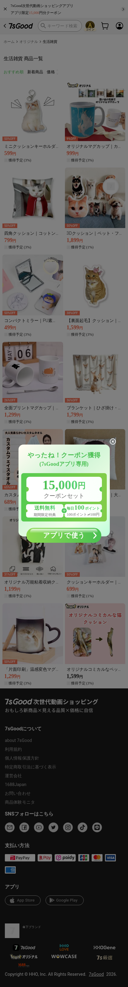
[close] (113, 441)
